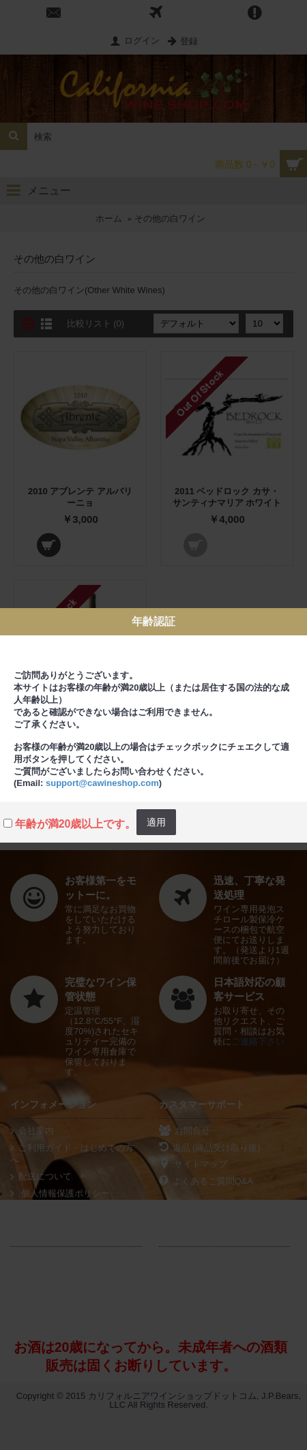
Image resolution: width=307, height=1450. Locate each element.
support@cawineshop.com (102, 783)
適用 (156, 822)
